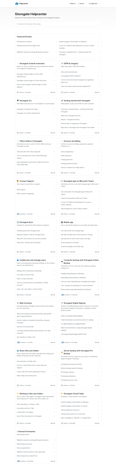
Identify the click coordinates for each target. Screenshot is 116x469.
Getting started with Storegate (77, 101)
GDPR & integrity (71, 63)
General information (26, 431)
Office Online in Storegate (31, 141)
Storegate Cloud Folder (74, 394)
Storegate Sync (26, 222)
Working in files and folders (31, 394)
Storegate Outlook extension (32, 63)
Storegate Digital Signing (74, 303)
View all (53, 92)
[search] (59, 24)
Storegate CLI (26, 101)
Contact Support (27, 181)
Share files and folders (29, 351)
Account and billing (72, 141)
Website (72, 3)
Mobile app (68, 222)
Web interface (26, 303)
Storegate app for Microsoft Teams (79, 181)
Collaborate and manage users (33, 260)
